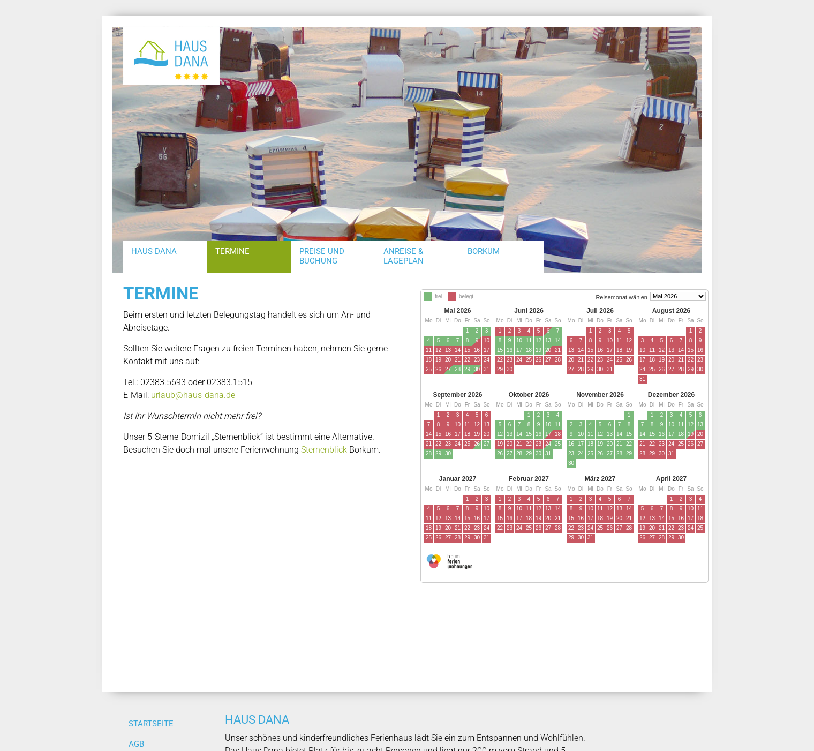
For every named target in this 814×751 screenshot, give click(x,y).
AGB (136, 744)
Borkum (484, 251)
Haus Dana (154, 251)
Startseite (151, 724)
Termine (232, 251)
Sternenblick (324, 450)
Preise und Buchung (321, 256)
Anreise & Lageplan (403, 256)
